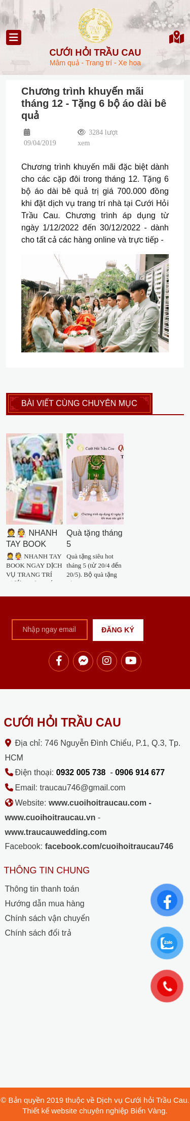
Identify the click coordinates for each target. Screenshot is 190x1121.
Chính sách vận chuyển (47, 918)
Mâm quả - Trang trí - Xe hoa (95, 57)
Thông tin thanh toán (42, 889)
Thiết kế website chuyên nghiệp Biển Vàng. (94, 1110)
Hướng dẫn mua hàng (45, 903)
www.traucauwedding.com (56, 832)
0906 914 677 (140, 772)
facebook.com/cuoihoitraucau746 (109, 846)
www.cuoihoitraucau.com (97, 802)
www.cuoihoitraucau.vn (50, 817)
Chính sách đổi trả (38, 933)
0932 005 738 (81, 772)
